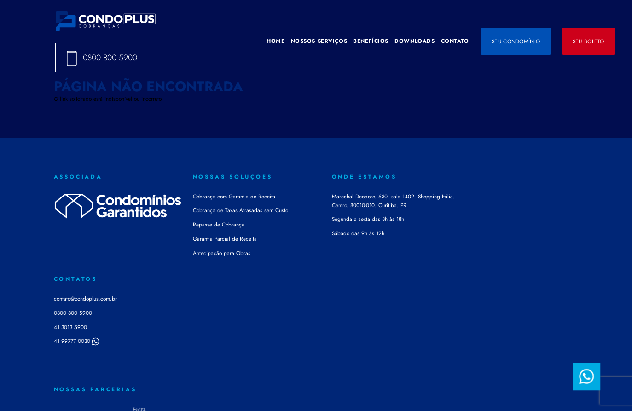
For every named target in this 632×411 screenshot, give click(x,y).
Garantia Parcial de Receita (225, 239)
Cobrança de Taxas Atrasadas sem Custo (240, 210)
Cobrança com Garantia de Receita (234, 196)
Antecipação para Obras (221, 253)
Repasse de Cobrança (218, 224)
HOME (275, 41)
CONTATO (455, 41)
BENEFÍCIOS (370, 41)
